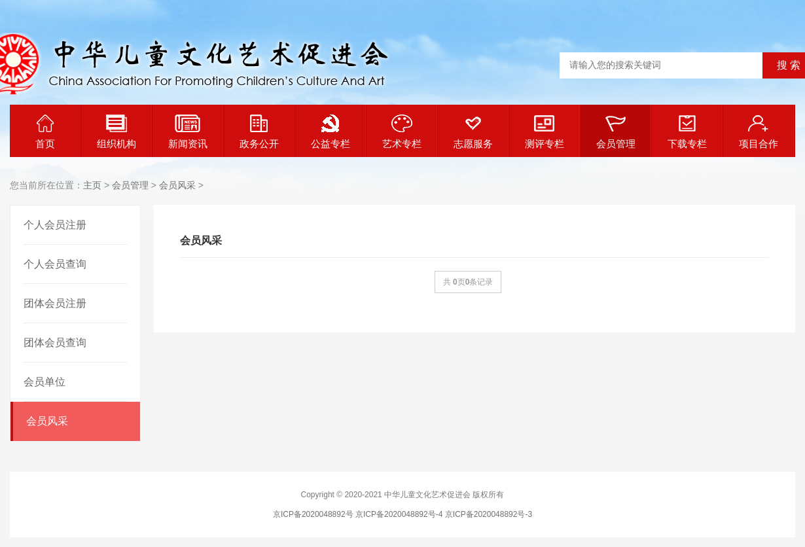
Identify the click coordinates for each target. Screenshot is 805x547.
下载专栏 (687, 132)
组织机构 (116, 132)
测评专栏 (544, 132)
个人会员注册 (55, 224)
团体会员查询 (55, 342)
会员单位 (44, 381)
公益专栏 (330, 132)
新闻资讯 (187, 132)
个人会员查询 (55, 264)
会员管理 (615, 132)
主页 (92, 185)
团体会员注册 (55, 303)
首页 (45, 132)
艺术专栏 (401, 132)
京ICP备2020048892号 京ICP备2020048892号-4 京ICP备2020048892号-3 (402, 514)
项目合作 (758, 132)
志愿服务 (473, 132)
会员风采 (177, 185)
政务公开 (259, 132)
